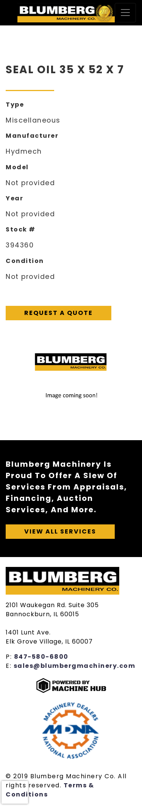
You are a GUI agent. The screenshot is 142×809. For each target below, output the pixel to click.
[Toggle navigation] (125, 12)
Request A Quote (58, 312)
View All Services (60, 531)
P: (10, 656)
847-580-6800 (41, 656)
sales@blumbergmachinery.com (75, 665)
